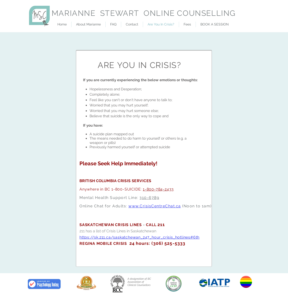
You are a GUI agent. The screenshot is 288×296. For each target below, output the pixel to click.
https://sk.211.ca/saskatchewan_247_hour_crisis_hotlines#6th (139, 237)
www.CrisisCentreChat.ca (154, 206)
